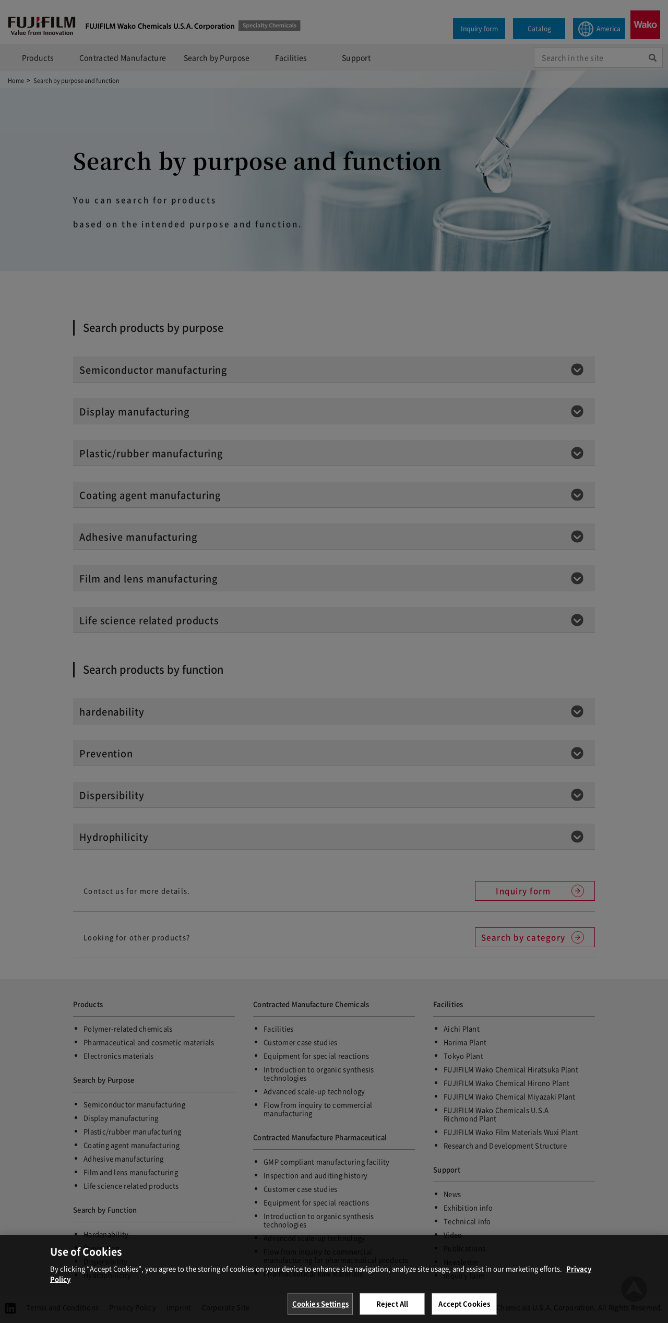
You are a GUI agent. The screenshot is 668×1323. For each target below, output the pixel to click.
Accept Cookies (464, 1310)
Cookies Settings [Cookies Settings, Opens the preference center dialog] (320, 1310)
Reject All (392, 1310)
